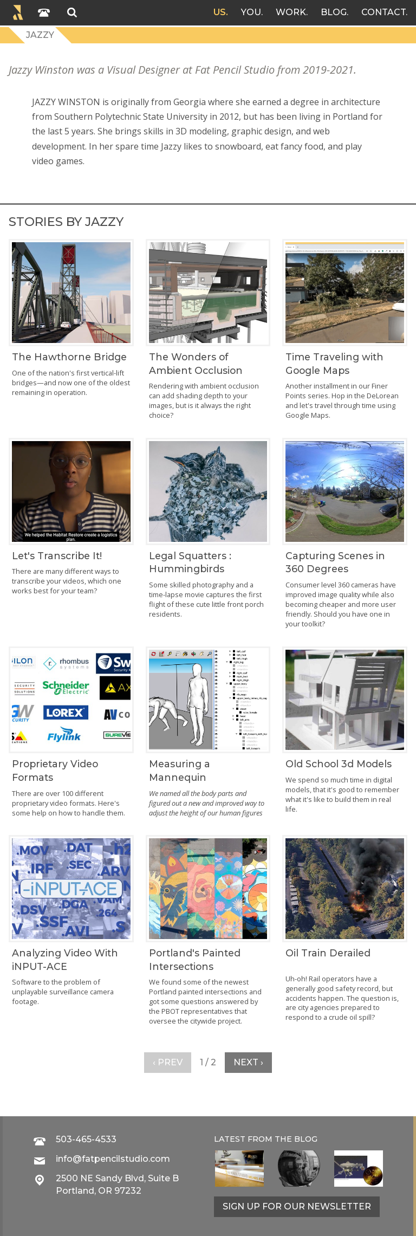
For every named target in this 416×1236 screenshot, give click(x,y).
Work (291, 12)
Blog (334, 12)
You (251, 12)
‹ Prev (168, 1062)
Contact (383, 12)
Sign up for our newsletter (297, 1206)
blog (305, 1139)
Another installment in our (328, 386)
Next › (248, 1062)
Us (219, 12)
